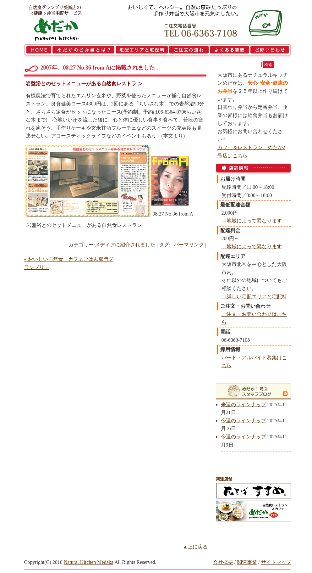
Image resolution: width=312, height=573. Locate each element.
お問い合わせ (270, 51)
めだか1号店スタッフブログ (250, 391)
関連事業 (247, 562)
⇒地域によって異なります (252, 220)
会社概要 (223, 562)
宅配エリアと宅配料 (141, 51)
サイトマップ (276, 562)
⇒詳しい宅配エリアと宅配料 (254, 296)
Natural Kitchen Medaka (88, 562)
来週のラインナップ (243, 404)
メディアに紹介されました (125, 244)
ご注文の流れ (188, 51)
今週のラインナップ (243, 420)
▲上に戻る (195, 546)
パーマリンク (189, 244)
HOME (38, 51)
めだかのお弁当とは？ (83, 51)
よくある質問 (229, 51)
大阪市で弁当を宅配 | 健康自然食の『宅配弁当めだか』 (63, 22)
